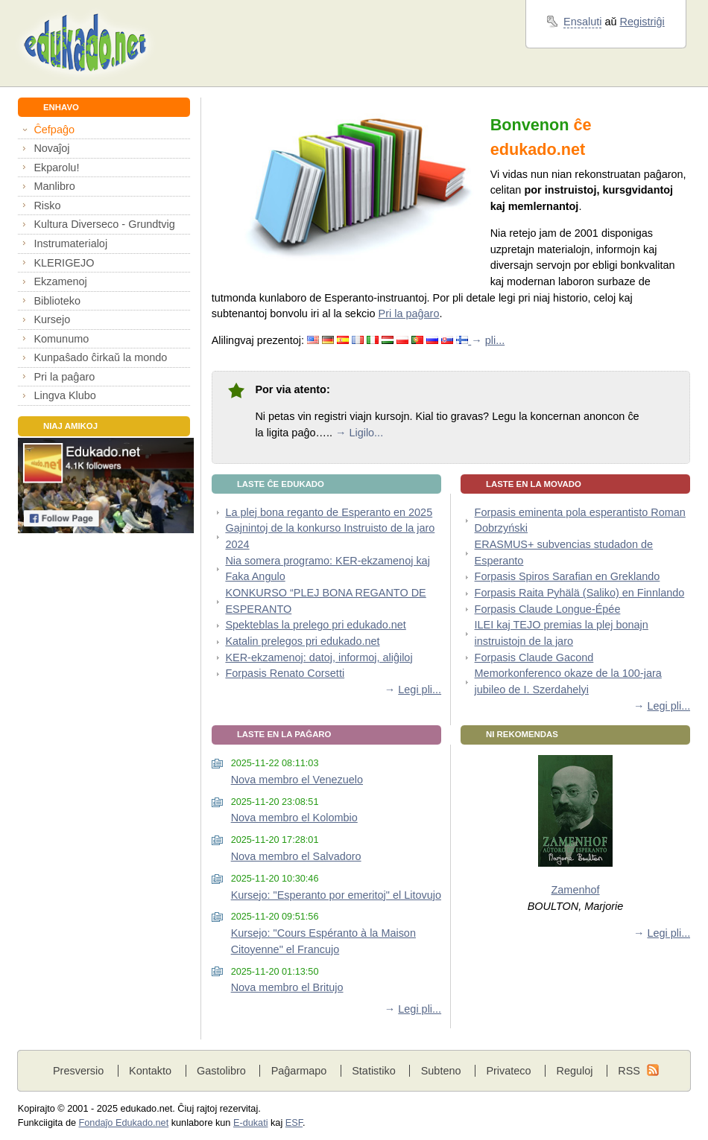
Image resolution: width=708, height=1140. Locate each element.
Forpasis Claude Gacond (534, 657)
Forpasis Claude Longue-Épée (548, 609)
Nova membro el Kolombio (294, 818)
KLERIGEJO (64, 263)
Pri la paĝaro (64, 377)
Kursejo (52, 319)
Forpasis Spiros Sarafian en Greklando (567, 576)
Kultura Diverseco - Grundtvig (104, 224)
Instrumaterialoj (70, 243)
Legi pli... (419, 689)
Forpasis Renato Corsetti (284, 673)
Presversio (78, 1071)
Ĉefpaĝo (54, 130)
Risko (47, 205)
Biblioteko (57, 301)
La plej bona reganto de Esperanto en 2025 (328, 512)
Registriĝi (642, 22)
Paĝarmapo (299, 1071)
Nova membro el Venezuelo (297, 780)
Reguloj (574, 1071)
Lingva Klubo (64, 395)
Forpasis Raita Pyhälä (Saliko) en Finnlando (580, 593)
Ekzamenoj (60, 281)
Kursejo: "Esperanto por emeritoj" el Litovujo (336, 895)
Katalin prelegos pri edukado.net (302, 641)
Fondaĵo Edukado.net (124, 1123)
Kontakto (150, 1071)
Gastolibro (221, 1071)
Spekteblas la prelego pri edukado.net (315, 625)
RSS (629, 1071)
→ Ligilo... (359, 433)
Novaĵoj (51, 148)
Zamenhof (575, 890)
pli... (495, 340)
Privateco (508, 1071)
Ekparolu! (56, 167)
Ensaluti (582, 22)
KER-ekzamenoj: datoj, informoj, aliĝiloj (318, 657)
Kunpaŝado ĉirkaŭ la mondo (100, 357)
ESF (294, 1123)
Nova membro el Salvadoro (296, 856)
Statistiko (374, 1071)
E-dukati (250, 1123)
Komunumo (61, 339)
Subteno (441, 1071)
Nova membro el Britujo (287, 987)
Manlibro (54, 186)
